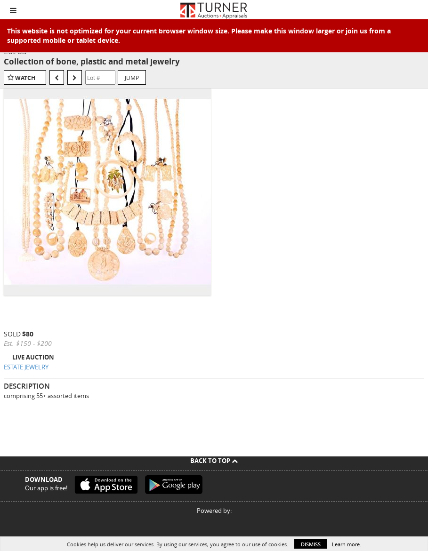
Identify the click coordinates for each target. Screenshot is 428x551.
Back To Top (214, 460)
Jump (132, 77)
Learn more (346, 544)
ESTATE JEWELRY (26, 367)
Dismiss (311, 544)
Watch (25, 78)
